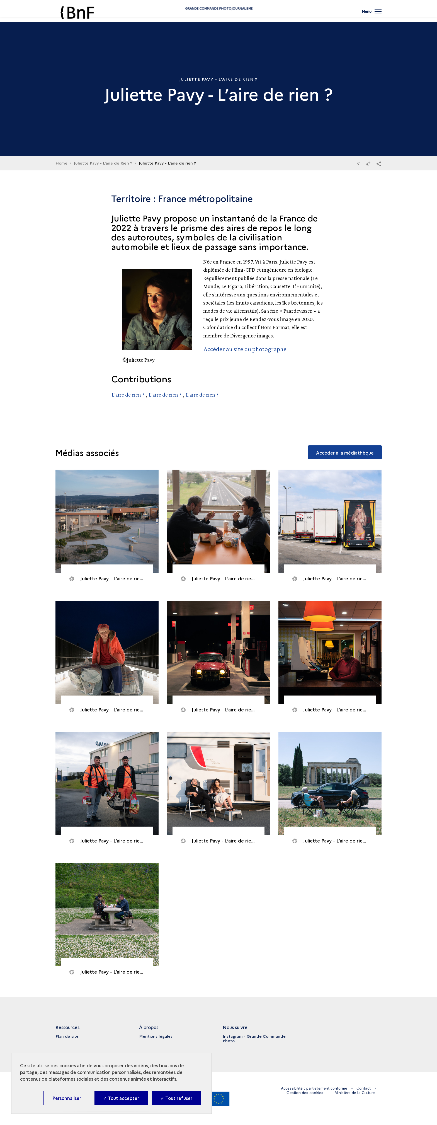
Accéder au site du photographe (246, 349)
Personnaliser (66, 1098)
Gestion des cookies (305, 1092)
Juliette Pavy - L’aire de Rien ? (103, 163)
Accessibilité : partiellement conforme (314, 1087)
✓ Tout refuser (176, 1098)
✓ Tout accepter (121, 1098)
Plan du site (67, 1036)
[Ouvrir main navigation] (371, 15)
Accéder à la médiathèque (344, 452)
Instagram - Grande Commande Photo (254, 1038)
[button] (378, 163)
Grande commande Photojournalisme (218, 17)
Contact (364, 1087)
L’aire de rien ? (128, 394)
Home (61, 163)
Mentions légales (156, 1036)
